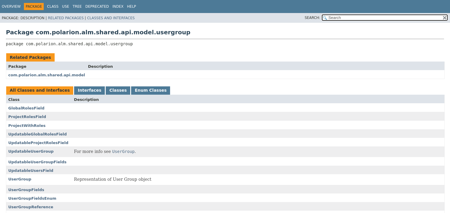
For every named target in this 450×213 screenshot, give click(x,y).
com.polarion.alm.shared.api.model (46, 75)
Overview (11, 6)
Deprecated (97, 6)
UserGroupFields (26, 190)
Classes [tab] (118, 90)
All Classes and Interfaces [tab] (40, 90)
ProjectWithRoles (26, 125)
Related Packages (66, 18)
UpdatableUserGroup (31, 151)
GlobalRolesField (26, 108)
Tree (77, 6)
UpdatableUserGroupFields (37, 162)
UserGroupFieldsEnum (32, 198)
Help (131, 6)
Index (118, 6)
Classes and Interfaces (111, 18)
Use (65, 6)
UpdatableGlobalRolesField (37, 134)
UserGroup (19, 179)
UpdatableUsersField (30, 170)
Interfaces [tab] (89, 90)
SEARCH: (312, 18)
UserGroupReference (30, 207)
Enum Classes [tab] (151, 90)
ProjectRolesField (27, 116)
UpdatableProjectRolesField (38, 143)
